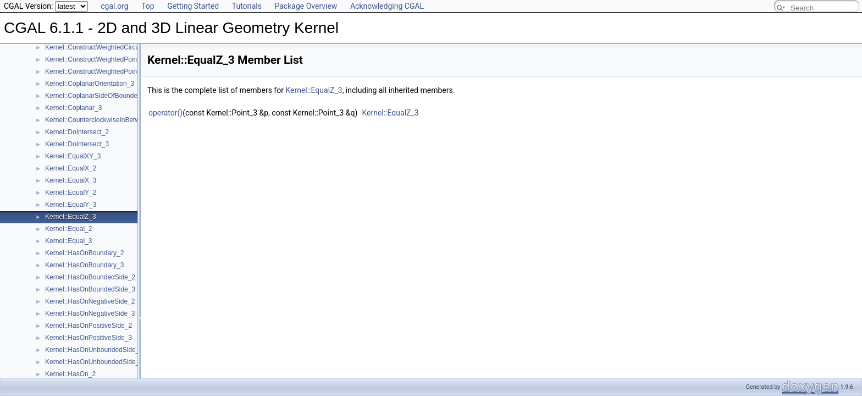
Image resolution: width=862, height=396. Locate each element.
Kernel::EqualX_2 (70, 168)
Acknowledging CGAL (387, 6)
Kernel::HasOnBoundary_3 (84, 265)
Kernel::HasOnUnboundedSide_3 (94, 362)
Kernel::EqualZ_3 (70, 217)
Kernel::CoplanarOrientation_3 (89, 83)
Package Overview (305, 6)
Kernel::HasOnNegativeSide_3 (90, 313)
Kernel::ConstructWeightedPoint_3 (95, 71)
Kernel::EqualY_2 (70, 192)
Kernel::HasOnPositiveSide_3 (88, 338)
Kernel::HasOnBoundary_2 (84, 253)
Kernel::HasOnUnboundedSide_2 (94, 350)
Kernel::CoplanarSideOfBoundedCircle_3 (105, 96)
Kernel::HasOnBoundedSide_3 (90, 289)
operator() (165, 112)
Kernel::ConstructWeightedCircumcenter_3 (107, 47)
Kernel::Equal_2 (68, 229)
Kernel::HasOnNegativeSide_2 (90, 301)
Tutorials (247, 6)
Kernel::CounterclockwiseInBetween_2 (101, 120)
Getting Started (193, 6)
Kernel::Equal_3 (68, 241)
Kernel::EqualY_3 (70, 204)
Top (147, 6)
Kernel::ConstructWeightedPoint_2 (95, 59)
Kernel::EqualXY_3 (73, 156)
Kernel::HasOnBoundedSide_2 (90, 277)
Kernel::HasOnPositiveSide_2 (88, 325)
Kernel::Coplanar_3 (73, 108)
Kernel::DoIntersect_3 (77, 144)
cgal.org (114, 6)
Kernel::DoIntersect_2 (77, 132)
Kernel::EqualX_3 (70, 180)
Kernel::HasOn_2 (70, 374)
